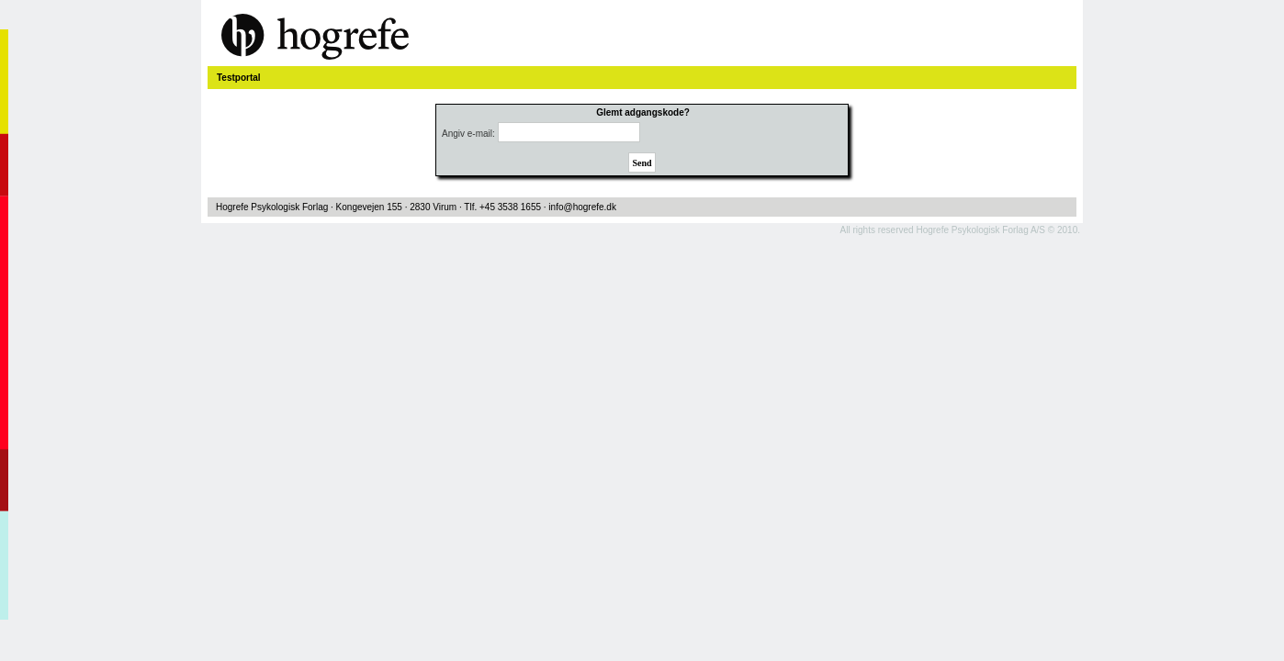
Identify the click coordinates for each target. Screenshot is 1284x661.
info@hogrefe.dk (582, 207)
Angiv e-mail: (468, 134)
